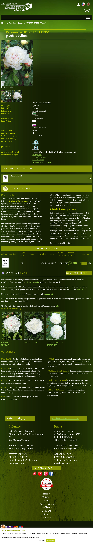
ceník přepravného (31, 282)
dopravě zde (81, 289)
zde (57, 306)
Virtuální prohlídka (65, 418)
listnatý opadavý (39, 157)
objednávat (48, 294)
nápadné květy (38, 160)
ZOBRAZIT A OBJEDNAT (21, 188)
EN (88, 4)
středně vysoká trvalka (41, 162)
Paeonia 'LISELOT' (30, 342)
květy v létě (36, 155)
